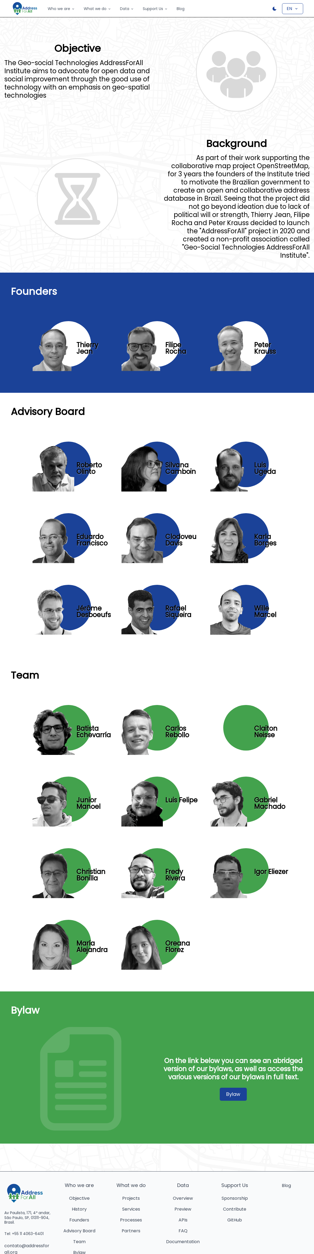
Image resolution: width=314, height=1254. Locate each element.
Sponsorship (235, 1198)
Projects (131, 1198)
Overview (183, 1198)
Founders (79, 1220)
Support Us (155, 8)
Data (127, 8)
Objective (79, 1198)
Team (79, 1242)
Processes (131, 1220)
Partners (131, 1231)
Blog (180, 8)
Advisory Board (79, 1231)
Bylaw (233, 1094)
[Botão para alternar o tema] (274, 8)
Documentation (183, 1242)
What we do (97, 8)
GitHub (234, 1220)
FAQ (183, 1231)
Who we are (61, 8)
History (79, 1209)
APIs (183, 1220)
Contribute (234, 1209)
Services (131, 1209)
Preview (182, 1209)
